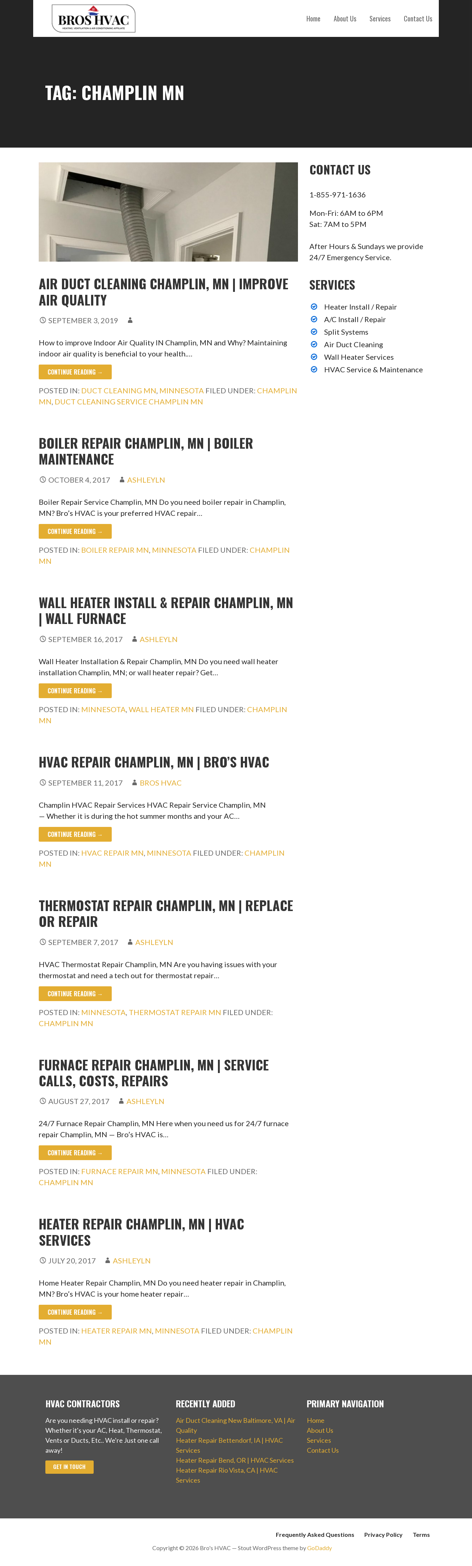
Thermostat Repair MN (175, 1012)
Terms (421, 1534)
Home (313, 18)
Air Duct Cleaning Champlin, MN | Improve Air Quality (163, 291)
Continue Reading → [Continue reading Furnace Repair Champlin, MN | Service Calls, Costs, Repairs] (75, 1152)
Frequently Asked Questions (315, 1534)
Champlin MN (66, 1023)
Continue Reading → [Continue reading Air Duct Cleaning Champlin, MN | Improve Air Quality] (75, 372)
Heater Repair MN (116, 1330)
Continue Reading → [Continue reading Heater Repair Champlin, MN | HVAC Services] (75, 1312)
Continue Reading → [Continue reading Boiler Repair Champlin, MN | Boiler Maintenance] (75, 531)
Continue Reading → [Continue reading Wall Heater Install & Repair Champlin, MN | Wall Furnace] (75, 690)
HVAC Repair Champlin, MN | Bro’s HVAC (154, 761)
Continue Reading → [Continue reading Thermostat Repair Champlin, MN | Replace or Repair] (75, 993)
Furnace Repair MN (119, 1171)
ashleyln (146, 479)
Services (380, 18)
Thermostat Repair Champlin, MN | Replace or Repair (166, 913)
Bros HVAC (161, 782)
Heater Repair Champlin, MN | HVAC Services (141, 1231)
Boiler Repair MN (115, 549)
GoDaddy (319, 1547)
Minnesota (181, 390)
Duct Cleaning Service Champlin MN (129, 401)
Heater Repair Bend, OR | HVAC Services (235, 1460)
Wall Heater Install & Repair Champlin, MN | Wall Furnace (166, 610)
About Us (345, 18)
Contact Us (418, 18)
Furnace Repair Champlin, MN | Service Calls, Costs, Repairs (154, 1072)
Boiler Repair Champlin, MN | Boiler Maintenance (146, 450)
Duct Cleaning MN (118, 390)
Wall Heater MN (161, 709)
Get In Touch (69, 1466)
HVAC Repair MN (112, 852)
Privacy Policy (383, 1534)
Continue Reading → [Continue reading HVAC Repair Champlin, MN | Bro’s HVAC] (75, 834)
